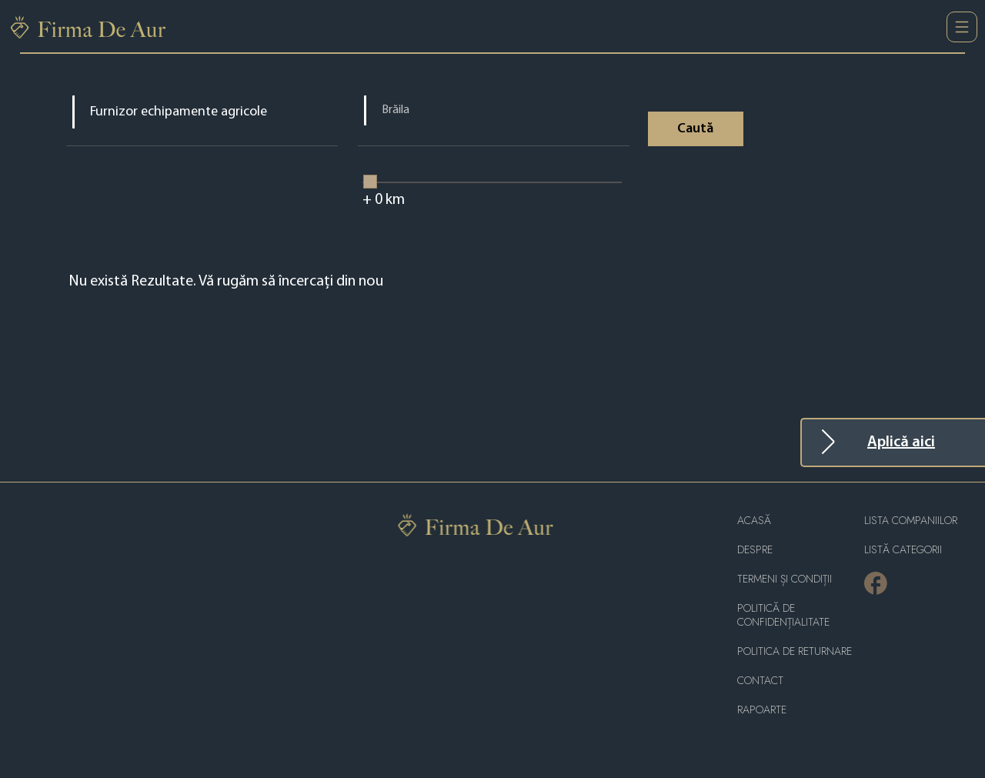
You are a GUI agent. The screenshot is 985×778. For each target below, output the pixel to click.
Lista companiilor (910, 520)
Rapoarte (761, 710)
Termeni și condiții (784, 579)
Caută (695, 129)
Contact (760, 680)
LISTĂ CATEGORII (903, 550)
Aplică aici (901, 442)
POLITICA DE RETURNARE (794, 651)
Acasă (754, 520)
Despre (755, 550)
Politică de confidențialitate (783, 615)
